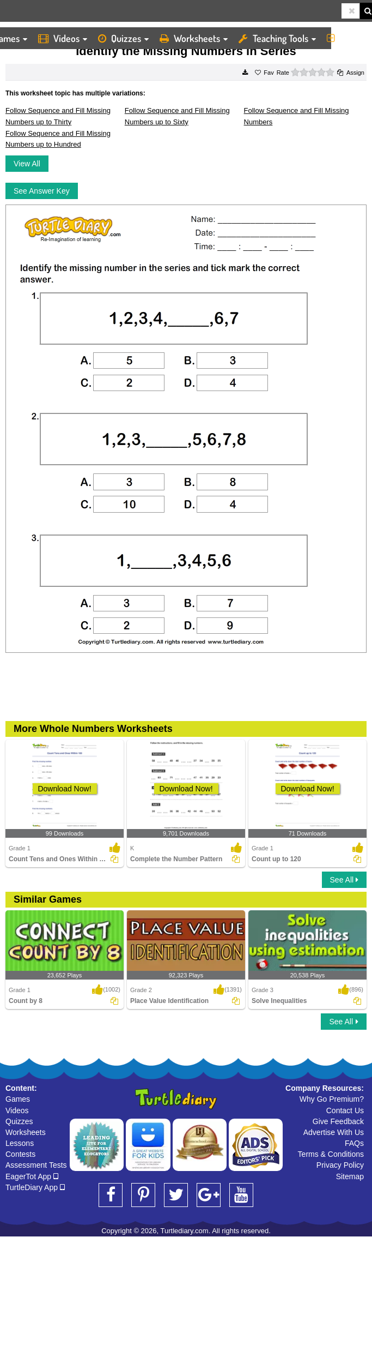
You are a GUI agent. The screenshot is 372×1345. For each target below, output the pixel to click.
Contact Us (345, 1110)
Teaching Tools (277, 38)
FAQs (354, 1143)
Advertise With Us (333, 1132)
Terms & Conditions (331, 1154)
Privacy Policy (340, 1165)
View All (27, 163)
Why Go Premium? (332, 1099)
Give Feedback (338, 1121)
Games (17, 1099)
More (347, 38)
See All (344, 879)
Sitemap (350, 1176)
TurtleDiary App (35, 1187)
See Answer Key (42, 191)
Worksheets (194, 38)
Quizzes (123, 38)
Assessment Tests (36, 1165)
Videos (62, 38)
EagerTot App (31, 1176)
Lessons (19, 1143)
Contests (20, 1154)
